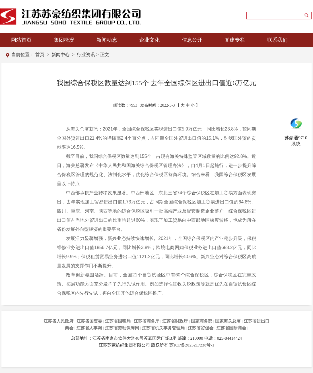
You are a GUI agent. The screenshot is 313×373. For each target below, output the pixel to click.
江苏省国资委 (89, 321)
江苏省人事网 (89, 328)
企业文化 (149, 40)
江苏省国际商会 (231, 328)
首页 (39, 54)
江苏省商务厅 (146, 321)
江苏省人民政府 (58, 321)
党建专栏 (235, 40)
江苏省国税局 (118, 321)
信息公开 (192, 40)
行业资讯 (86, 54)
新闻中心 (61, 54)
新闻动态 (106, 40)
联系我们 (277, 40)
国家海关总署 (228, 321)
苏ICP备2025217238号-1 (191, 345)
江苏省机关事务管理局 (163, 328)
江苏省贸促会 (200, 328)
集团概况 (64, 40)
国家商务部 (201, 321)
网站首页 (21, 40)
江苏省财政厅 (175, 321)
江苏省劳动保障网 (122, 328)
